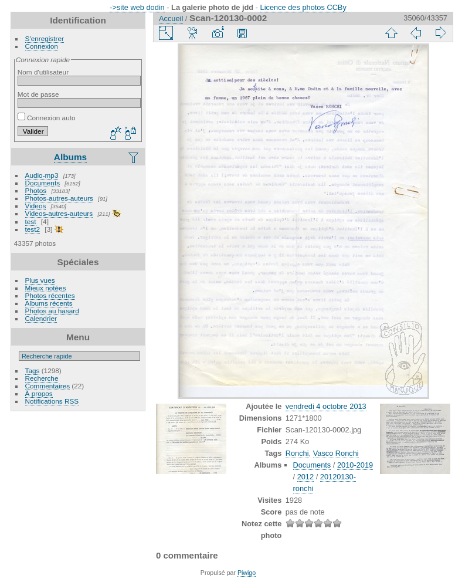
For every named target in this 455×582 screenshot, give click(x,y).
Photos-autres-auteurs (59, 198)
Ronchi (297, 453)
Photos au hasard (52, 310)
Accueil (171, 18)
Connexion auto (47, 117)
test (30, 221)
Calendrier (41, 318)
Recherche (42, 378)
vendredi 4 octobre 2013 (326, 406)
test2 (32, 229)
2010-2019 (355, 465)
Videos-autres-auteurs (59, 213)
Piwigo (246, 572)
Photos (36, 190)
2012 (305, 476)
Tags (32, 370)
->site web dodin (137, 7)
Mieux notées (45, 288)
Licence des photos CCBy (303, 7)
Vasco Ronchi (336, 453)
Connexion (41, 46)
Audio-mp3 (42, 175)
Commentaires (47, 386)
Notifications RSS (52, 401)
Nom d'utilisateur (43, 72)
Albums (70, 157)
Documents (42, 183)
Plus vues (40, 280)
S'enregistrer (44, 38)
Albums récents (49, 303)
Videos (35, 205)
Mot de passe (38, 94)
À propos (39, 393)
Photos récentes (50, 295)
